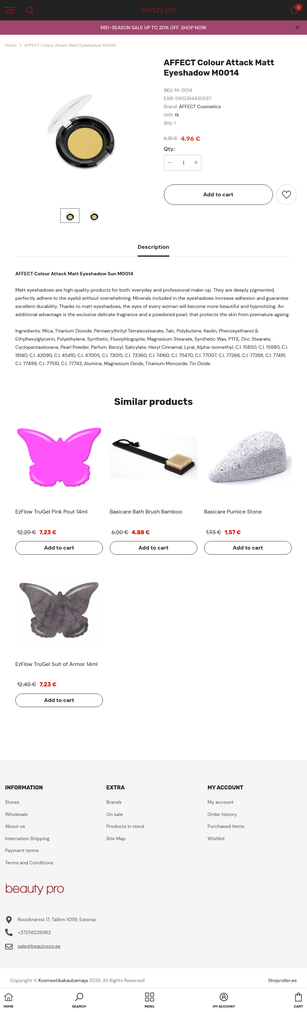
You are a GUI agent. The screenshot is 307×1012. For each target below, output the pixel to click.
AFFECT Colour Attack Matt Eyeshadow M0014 (70, 45)
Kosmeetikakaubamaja (63, 980)
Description (153, 246)
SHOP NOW (193, 28)
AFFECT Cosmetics (200, 106)
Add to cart (218, 194)
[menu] (10, 10)
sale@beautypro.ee (39, 946)
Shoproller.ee (282, 980)
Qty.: (169, 149)
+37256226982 (34, 932)
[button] (79, 1001)
